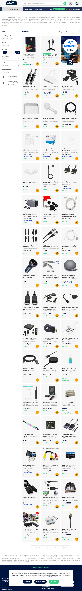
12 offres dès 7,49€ (66, 188)
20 (65, 547)
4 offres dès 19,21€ (47, 93)
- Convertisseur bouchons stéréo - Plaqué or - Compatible (30, 405)
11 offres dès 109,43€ (67, 282)
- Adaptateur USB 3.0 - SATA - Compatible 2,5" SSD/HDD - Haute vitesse (69, 311)
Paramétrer (40, 581)
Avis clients (5, 581)
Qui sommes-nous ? (7, 580)
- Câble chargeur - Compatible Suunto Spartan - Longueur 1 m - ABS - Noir (51, 184)
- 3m (68, 532)
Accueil (4, 14)
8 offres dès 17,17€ (27, 504)
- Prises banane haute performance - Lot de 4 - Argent (30, 88)
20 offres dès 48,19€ (67, 156)
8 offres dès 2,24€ (66, 376)
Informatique (12, 14)
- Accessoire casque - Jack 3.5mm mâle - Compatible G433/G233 (69, 121)
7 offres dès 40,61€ (27, 220)
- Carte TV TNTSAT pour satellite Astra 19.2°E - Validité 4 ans (30, 55)
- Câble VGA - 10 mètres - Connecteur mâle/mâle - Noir (70, 182)
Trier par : (61, 32)
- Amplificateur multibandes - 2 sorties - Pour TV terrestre (69, 405)
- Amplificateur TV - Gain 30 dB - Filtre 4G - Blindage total (50, 532)
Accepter (54, 581)
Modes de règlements (7, 589)
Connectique (21, 14)
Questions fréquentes (7, 587)
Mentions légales (45, 586)
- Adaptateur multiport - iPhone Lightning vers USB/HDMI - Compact (49, 89)
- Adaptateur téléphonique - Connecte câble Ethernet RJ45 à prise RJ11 (50, 121)
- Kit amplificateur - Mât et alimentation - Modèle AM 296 (30, 468)
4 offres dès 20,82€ (27, 472)
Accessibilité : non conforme (48, 588)
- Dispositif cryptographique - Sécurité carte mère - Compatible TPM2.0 (51, 438)
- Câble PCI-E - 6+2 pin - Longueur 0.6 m (31, 499)
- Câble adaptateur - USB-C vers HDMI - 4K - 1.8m (30, 372)
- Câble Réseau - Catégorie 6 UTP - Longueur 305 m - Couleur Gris (50, 152)
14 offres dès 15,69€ (27, 156)
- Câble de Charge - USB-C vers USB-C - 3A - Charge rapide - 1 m (31, 152)
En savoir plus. (55, 577)
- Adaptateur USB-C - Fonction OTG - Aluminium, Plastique (50, 341)
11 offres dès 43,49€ (47, 156)
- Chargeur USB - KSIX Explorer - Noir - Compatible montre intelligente (49, 372)
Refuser (27, 581)
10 (62, 547)
